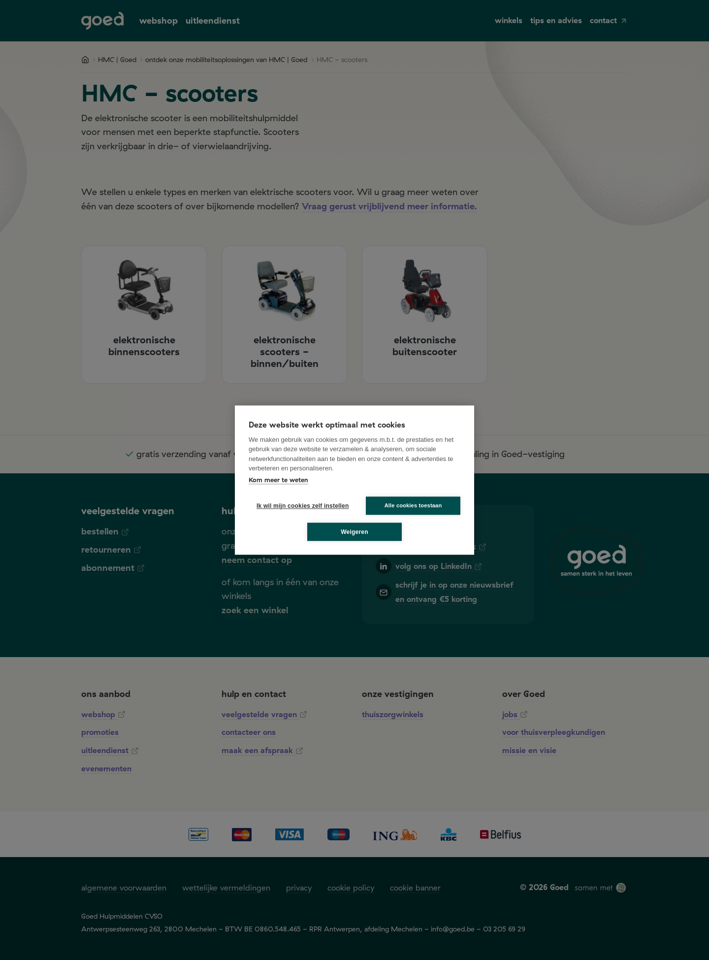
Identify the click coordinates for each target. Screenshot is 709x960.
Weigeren (354, 532)
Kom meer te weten (278, 480)
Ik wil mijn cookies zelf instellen (300, 505)
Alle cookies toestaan (413, 505)
